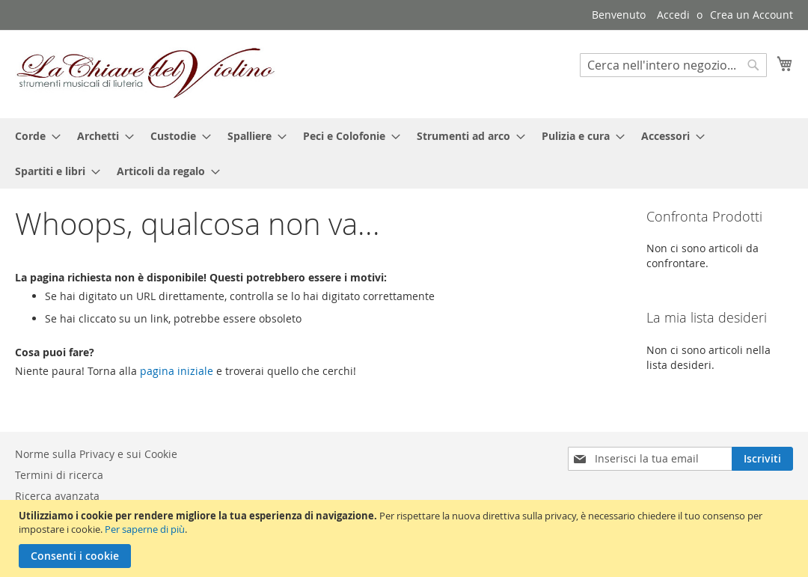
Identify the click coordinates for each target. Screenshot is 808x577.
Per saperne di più (145, 529)
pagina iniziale (176, 371)
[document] (406, 538)
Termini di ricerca (59, 475)
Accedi (673, 14)
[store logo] (146, 73)
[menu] (404, 153)
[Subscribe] (762, 459)
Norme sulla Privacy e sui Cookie (96, 454)
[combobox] (673, 65)
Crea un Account (751, 14)
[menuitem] (33, 135)
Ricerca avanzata (57, 496)
